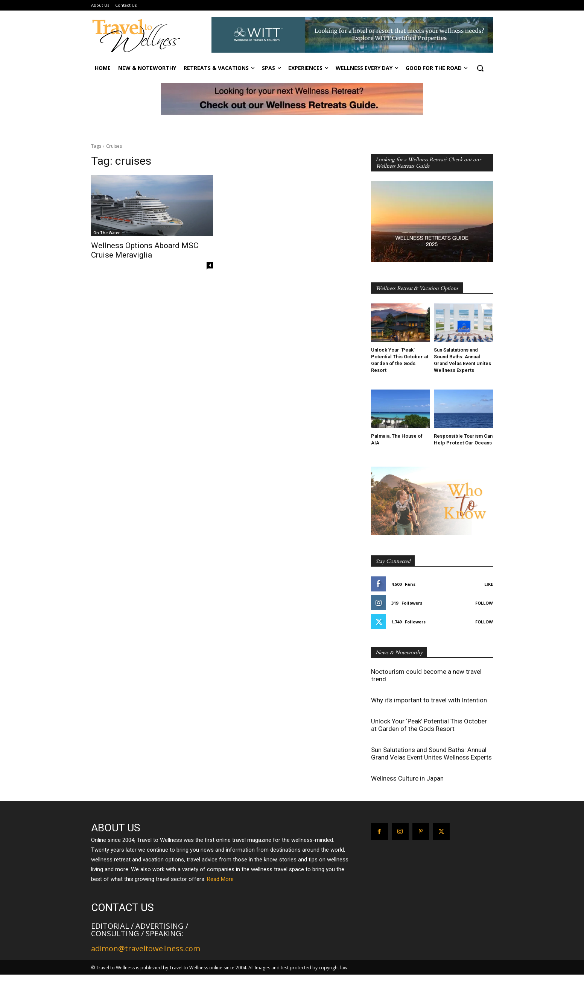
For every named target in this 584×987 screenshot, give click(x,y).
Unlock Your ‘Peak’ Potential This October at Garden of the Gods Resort (429, 724)
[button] (480, 68)
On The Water (106, 232)
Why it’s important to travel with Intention (429, 700)
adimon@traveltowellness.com (145, 948)
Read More (220, 879)
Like (488, 584)
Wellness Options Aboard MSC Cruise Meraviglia (144, 250)
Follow (484, 603)
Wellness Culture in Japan (407, 778)
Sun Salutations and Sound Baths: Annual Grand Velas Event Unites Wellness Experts (431, 753)
